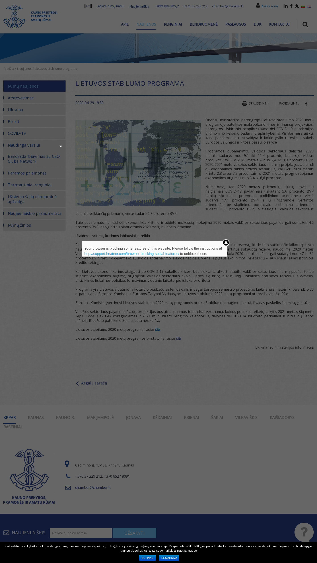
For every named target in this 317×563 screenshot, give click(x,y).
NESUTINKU (169, 557)
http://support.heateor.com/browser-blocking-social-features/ (131, 254)
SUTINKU (147, 557)
